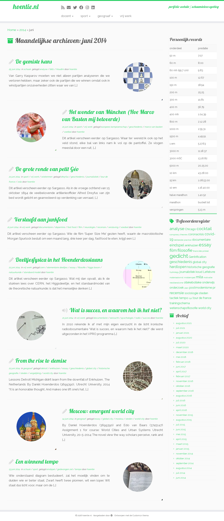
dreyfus (65, 177)
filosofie (82, 267)
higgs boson (94, 267)
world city (48, 373)
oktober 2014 (183, 458)
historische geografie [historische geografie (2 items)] (201, 267)
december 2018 (184, 352)
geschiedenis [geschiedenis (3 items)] (181, 262)
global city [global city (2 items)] (200, 262)
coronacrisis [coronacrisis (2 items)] (196, 234)
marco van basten (153, 127)
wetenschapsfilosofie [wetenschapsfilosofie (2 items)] (183, 308)
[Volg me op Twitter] (76, 7)
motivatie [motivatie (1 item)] (208, 277)
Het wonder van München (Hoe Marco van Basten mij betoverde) (108, 115)
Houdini (60, 69)
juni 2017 (181, 366)
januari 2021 (182, 333)
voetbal (68, 132)
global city (91, 368)
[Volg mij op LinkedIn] (94, 7)
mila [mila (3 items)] (199, 277)
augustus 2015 (184, 419)
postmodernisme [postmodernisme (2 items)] (200, 287)
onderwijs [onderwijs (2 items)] (208, 282)
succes (146, 318)
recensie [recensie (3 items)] (177, 293)
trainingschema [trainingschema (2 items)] (180, 303)
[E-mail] (70, 7)
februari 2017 (183, 376)
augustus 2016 (184, 395)
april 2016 (181, 410)
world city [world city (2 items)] (204, 308)
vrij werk (126, 16)
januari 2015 (182, 448)
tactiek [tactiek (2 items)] (174, 298)
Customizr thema (141, 515)
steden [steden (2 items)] (203, 293)
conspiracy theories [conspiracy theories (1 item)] (178, 234)
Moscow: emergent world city (101, 411)
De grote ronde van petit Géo (47, 168)
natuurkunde (15, 272)
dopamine (60, 227)
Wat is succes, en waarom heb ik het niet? (115, 310)
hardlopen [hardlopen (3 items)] (178, 267)
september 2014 (185, 463)
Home (11, 30)
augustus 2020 (184, 337)
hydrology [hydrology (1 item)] (174, 272)
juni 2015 (181, 429)
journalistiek (92, 177)
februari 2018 (183, 362)
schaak (27, 69)
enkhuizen (55, 368)
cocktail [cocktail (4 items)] (204, 228)
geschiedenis (136, 127)
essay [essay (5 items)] (205, 244)
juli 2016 (180, 400)
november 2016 (184, 381)
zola (20, 182)
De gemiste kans (33, 61)
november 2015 (184, 415)
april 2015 (181, 439)
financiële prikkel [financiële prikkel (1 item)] (201, 251)
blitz (52, 69)
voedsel (125, 227)
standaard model (32, 272)
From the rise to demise (41, 360)
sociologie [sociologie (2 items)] (191, 293)
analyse (43, 69)
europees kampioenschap (114, 127)
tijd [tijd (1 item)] (190, 298)
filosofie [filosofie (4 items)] (184, 250)
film (80, 227)
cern (42, 267)
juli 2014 (180, 473)
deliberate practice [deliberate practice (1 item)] (182, 240)
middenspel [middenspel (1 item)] (189, 277)
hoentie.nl (25, 7)
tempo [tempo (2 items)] (183, 298)
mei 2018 (181, 357)
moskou (119, 419)
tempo (78, 469)
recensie (101, 227)
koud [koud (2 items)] (199, 272)
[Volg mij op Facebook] (82, 7)
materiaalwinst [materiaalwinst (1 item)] (176, 277)
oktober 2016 (183, 386)
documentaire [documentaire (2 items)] (201, 239)
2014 (22, 30)
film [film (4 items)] (173, 250)
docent (67, 16)
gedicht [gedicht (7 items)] (179, 256)
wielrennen (47, 177)
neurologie (89, 227)
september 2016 (185, 390)
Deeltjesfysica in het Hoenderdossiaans (58, 259)
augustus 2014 (184, 468)
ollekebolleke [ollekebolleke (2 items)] (192, 282)
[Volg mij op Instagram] (88, 7)
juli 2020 (181, 342)
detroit (44, 368)
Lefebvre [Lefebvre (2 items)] (209, 272)
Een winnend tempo (37, 461)
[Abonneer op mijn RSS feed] (64, 7)
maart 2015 (182, 444)
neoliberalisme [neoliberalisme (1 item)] (176, 283)
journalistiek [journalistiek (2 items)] (187, 272)
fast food (72, 227)
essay (73, 267)
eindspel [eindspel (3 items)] (177, 245)
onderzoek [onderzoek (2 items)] (177, 287)
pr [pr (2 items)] (214, 287)
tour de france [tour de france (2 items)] (202, 298)
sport (85, 16)
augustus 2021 (184, 323)
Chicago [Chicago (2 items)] (190, 229)
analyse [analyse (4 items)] (177, 228)
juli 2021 (180, 328)
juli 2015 (180, 424)
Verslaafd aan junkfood (40, 219)
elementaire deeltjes (57, 267)
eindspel (50, 469)
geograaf (105, 16)
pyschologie (127, 318)
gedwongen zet (65, 469)
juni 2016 (181, 405)
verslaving (113, 227)
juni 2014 (181, 477)
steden (24, 373)
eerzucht (114, 318)
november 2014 (184, 453)
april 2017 (181, 371)
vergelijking (35, 373)
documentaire (46, 227)
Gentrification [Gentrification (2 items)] (197, 257)
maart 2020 (182, 347)
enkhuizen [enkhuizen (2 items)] (191, 245)
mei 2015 (181, 434)
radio (138, 318)
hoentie (73, 69)
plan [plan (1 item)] (186, 288)
